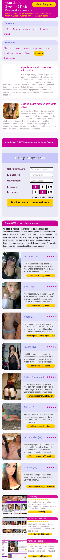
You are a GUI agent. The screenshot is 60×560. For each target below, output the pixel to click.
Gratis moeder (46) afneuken (40, 396)
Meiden (26, 29)
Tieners (16, 29)
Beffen (27, 48)
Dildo (18, 48)
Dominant (38, 53)
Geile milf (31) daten (40, 305)
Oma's (7, 34)
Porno (48, 48)
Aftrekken (8, 53)
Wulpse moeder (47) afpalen (41, 456)
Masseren (8, 48)
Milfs (35, 29)
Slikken (27, 53)
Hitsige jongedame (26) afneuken (41, 486)
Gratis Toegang (44, 4)
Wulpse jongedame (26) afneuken (40, 336)
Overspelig (40, 512)
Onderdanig (9, 58)
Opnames (37, 48)
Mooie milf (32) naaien (40, 275)
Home (7, 29)
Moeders (44, 29)
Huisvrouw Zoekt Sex (40, 534)
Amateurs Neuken (40, 556)
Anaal (18, 53)
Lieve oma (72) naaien (40, 366)
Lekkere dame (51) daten (41, 426)
